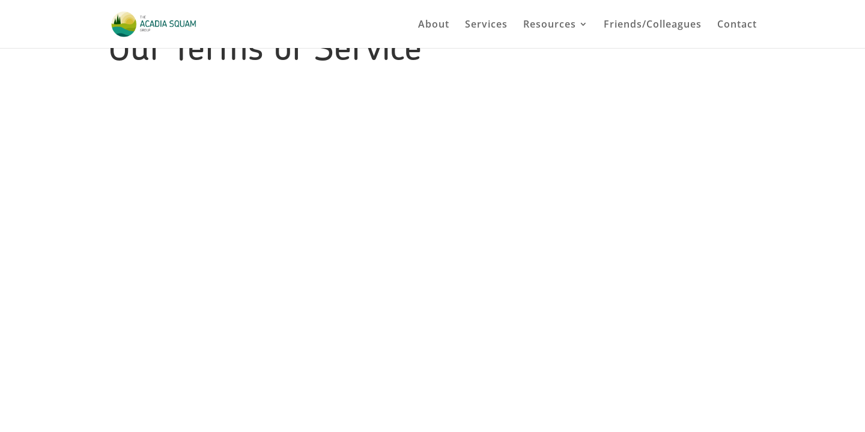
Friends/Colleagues (653, 25)
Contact (737, 25)
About (433, 25)
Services (486, 25)
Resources (549, 25)
